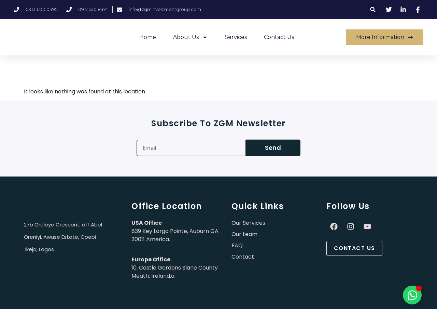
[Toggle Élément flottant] (412, 295)
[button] (373, 9)
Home (147, 37)
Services (236, 37)
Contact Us (279, 37)
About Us (190, 37)
